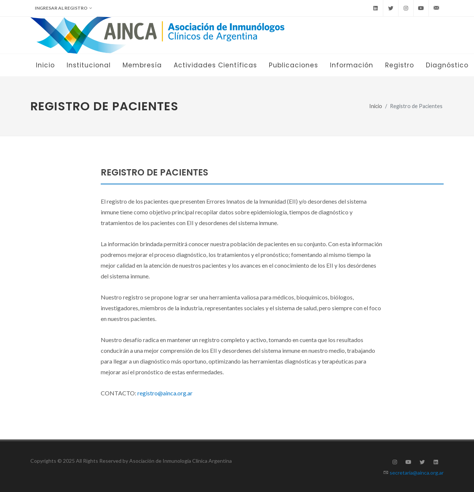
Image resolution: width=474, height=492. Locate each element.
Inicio (375, 106)
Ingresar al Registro (63, 8)
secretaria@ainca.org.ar (417, 472)
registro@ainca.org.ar (165, 392)
